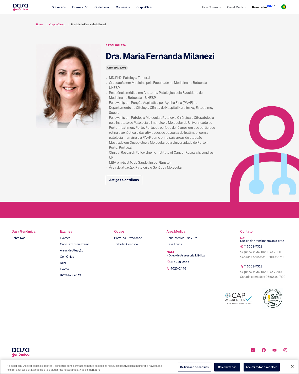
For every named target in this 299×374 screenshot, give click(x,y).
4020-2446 (178, 268)
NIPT (63, 263)
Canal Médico (236, 7)
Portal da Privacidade (128, 238)
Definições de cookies (194, 368)
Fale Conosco (211, 7)
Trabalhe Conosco (126, 244)
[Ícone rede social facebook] (264, 350)
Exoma (64, 269)
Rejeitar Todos (227, 368)
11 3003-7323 (253, 246)
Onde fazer (101, 7)
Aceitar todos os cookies (261, 368)
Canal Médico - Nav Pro (182, 238)
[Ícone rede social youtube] (274, 350)
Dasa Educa (174, 244)
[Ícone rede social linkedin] (253, 350)
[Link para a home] (20, 11)
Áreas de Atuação (71, 250)
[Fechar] (292, 367)
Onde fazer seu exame (74, 244)
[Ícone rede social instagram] (285, 350)
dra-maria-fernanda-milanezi (88, 24)
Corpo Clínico (145, 7)
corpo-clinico (57, 24)
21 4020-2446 (180, 262)
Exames (65, 238)
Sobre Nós (59, 7)
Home (39, 24)
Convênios (123, 7)
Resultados (259, 7)
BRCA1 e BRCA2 (70, 275)
